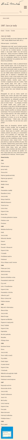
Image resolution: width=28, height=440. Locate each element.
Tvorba (7, 30)
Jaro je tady (6, 18)
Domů (2, 30)
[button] (7, 433)
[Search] (10, 12)
